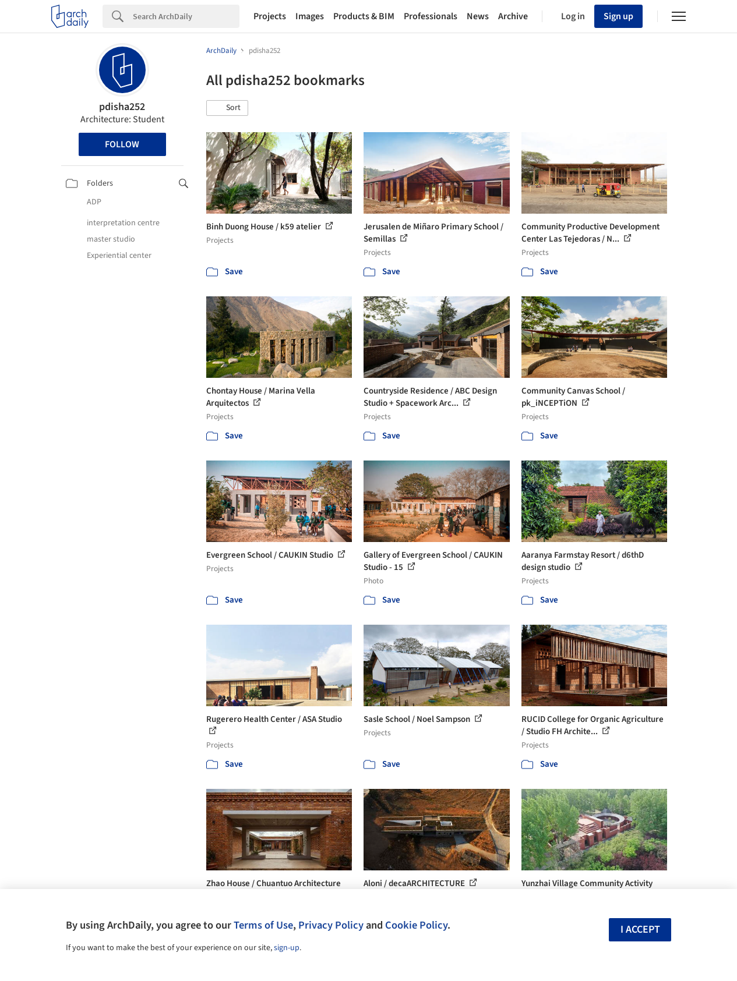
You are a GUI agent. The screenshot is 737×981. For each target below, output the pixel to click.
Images (309, 16)
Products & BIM (363, 16)
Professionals (430, 16)
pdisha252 (122, 107)
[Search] (186, 16)
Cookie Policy (416, 925)
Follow (122, 144)
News (478, 16)
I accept (640, 929)
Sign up (618, 16)
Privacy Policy (331, 925)
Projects (269, 16)
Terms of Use (263, 925)
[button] (227, 108)
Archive (513, 16)
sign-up (286, 948)
